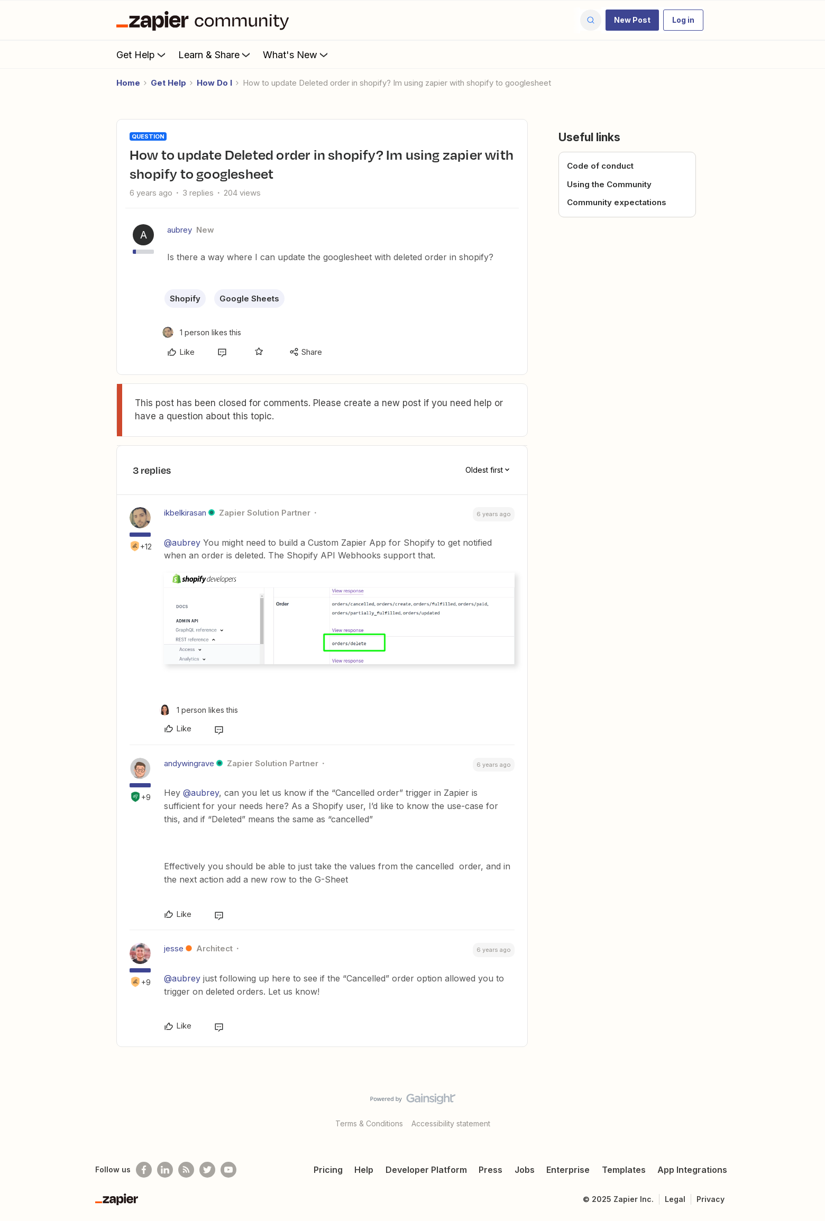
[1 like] (201, 332)
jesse (174, 948)
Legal (675, 1199)
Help (363, 1169)
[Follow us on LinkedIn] (165, 1170)
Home (128, 83)
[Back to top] (803, 1107)
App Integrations (692, 1169)
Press (490, 1169)
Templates (624, 1169)
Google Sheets (249, 298)
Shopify (185, 298)
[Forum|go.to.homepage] (205, 20)
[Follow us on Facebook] (144, 1170)
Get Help (142, 54)
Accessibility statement (450, 1123)
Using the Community (609, 184)
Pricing (328, 1169)
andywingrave (189, 763)
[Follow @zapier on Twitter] (207, 1170)
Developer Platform (426, 1169)
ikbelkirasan (185, 513)
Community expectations (616, 202)
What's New (296, 54)
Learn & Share (215, 54)
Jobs (525, 1169)
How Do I (214, 83)
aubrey (179, 230)
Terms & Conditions (369, 1123)
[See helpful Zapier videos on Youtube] (228, 1170)
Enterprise (568, 1169)
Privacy (710, 1199)
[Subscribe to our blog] (186, 1170)
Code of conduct (600, 166)
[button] (632, 20)
